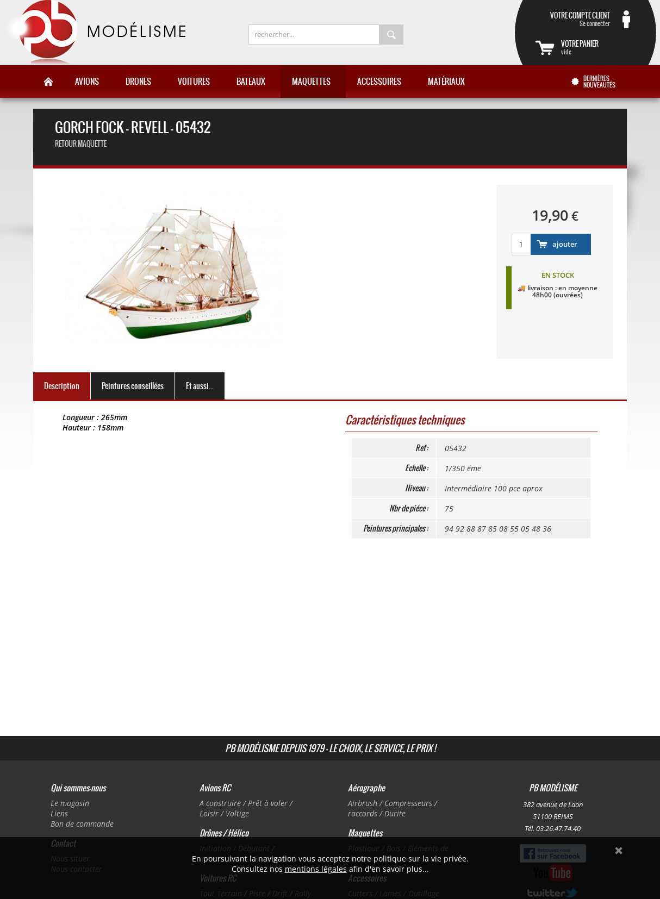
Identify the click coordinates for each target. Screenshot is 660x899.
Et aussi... (200, 385)
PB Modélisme (94, 32)
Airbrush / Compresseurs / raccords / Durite (392, 808)
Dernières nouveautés (599, 81)
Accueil (48, 81)
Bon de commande (82, 824)
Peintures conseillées (133, 385)
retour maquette (81, 144)
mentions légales (316, 869)
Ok (619, 850)
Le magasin (70, 803)
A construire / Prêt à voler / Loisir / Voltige (246, 808)
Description (61, 385)
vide (598, 47)
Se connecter (572, 19)
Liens (59, 813)
